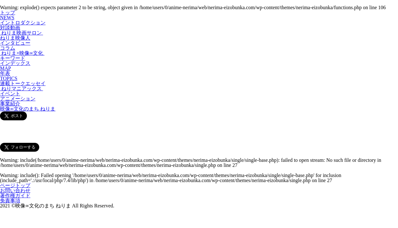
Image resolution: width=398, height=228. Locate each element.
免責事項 (10, 200)
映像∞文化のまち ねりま (27, 108)
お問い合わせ (15, 190)
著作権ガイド (15, 195)
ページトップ (15, 185)
